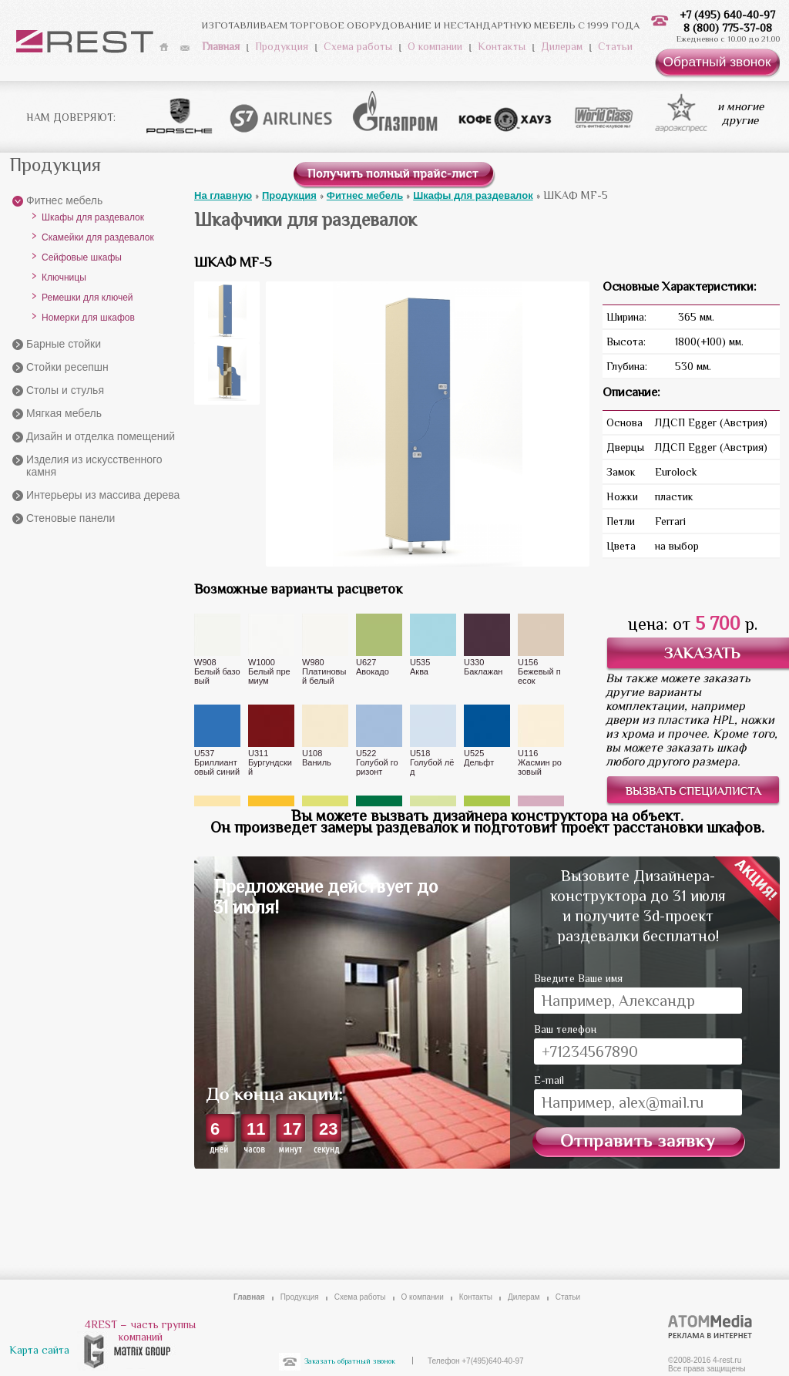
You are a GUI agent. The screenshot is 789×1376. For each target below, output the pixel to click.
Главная (221, 46)
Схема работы (358, 46)
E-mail (549, 1080)
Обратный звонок (717, 61)
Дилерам (562, 46)
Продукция (281, 46)
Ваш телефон (565, 1029)
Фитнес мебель (64, 200)
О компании (435, 46)
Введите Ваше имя (578, 978)
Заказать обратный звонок (349, 1361)
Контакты (501, 46)
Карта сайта (39, 1350)
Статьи (615, 46)
